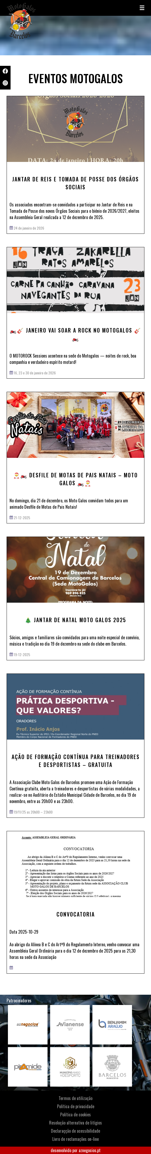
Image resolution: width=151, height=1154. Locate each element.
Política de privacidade (75, 1106)
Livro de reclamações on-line (75, 1139)
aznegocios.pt (90, 1150)
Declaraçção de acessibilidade (75, 1131)
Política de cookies (75, 1114)
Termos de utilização (75, 1098)
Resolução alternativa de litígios (75, 1123)
